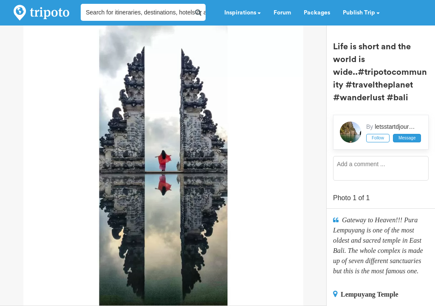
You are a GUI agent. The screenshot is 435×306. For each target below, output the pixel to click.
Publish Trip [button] (361, 13)
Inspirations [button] (242, 13)
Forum (282, 13)
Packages (317, 13)
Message (407, 138)
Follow (378, 138)
